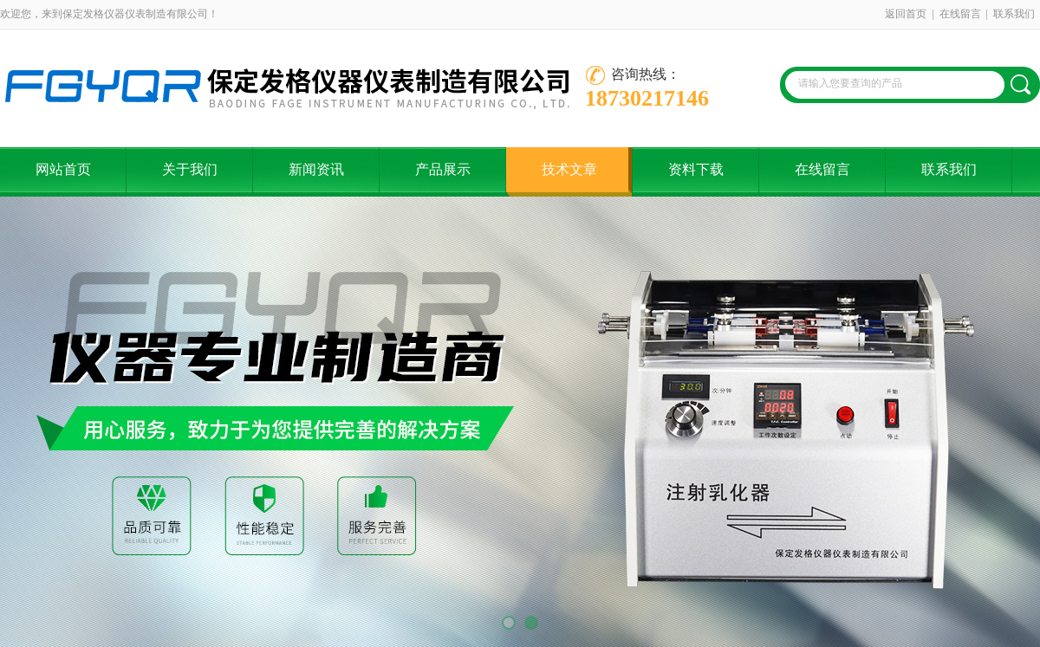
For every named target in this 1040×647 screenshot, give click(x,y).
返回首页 (905, 14)
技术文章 (569, 169)
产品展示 (443, 169)
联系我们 (1014, 14)
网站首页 (63, 169)
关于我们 (190, 169)
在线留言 (960, 14)
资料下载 (696, 169)
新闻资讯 (316, 169)
